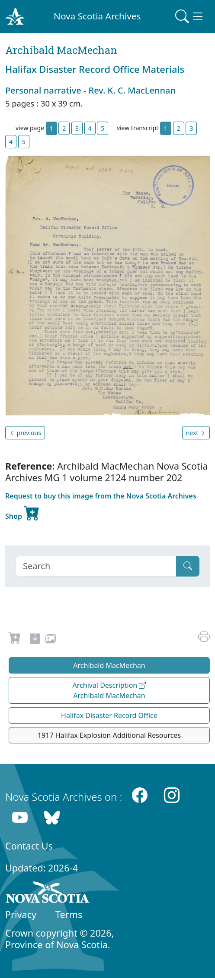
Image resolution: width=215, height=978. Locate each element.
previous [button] (25, 433)
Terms (68, 914)
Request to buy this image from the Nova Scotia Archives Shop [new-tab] (100, 507)
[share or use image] (50, 640)
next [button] (196, 433)
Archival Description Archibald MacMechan (109, 690)
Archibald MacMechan (109, 665)
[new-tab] (35, 640)
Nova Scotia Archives (97, 16)
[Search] (96, 566)
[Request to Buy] (15, 640)
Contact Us (29, 846)
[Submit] (187, 566)
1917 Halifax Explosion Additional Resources (109, 735)
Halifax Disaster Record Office (109, 715)
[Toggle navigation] (190, 16)
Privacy (20, 914)
